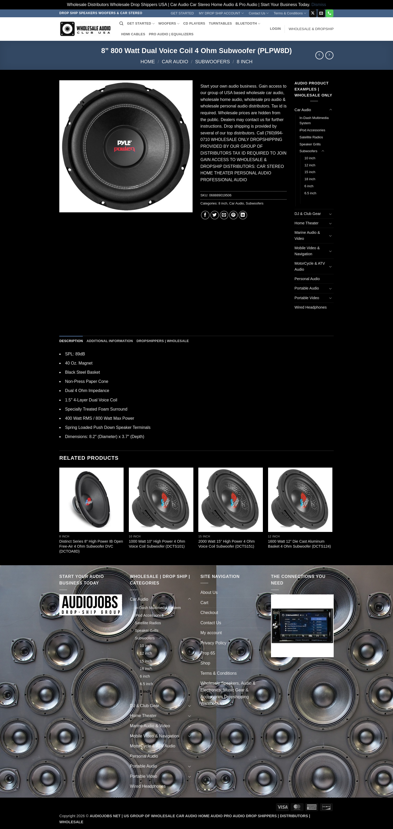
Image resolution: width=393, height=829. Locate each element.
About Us (209, 592)
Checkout (209, 612)
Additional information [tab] (109, 341)
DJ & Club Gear (307, 214)
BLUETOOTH (248, 23)
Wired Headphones (310, 307)
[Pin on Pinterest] (233, 215)
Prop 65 (207, 653)
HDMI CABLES (133, 34)
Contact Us (259, 13)
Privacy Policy (213, 643)
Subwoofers (212, 61)
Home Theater (306, 223)
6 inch (309, 186)
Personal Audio (307, 279)
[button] (275, 29)
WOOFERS (169, 23)
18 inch (309, 179)
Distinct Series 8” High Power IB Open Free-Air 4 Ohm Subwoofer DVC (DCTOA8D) (91, 546)
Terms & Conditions (290, 13)
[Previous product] (329, 55)
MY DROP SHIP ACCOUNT (221, 13)
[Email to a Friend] (224, 215)
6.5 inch (310, 193)
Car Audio (175, 61)
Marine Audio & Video (307, 235)
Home (148, 61)
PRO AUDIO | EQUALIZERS (171, 34)
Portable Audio (306, 288)
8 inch (244, 61)
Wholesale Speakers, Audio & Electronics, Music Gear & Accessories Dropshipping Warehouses (228, 693)
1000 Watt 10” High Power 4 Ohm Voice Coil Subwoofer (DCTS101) (157, 543)
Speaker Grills (310, 144)
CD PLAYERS (194, 23)
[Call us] (329, 13)
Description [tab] (71, 341)
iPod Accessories (312, 130)
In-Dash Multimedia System (314, 120)
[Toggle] (330, 110)
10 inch (309, 158)
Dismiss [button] (318, 4)
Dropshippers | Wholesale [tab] (162, 341)
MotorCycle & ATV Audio (309, 266)
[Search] (121, 24)
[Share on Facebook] (205, 215)
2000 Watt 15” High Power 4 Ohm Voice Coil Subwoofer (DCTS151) (226, 543)
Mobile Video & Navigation (307, 251)
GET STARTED (182, 13)
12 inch (309, 165)
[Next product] (319, 55)
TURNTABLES (220, 23)
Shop (205, 663)
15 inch (309, 172)
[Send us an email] (321, 13)
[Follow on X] (313, 13)
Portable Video (306, 298)
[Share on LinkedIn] (243, 215)
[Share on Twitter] (214, 215)
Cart (204, 602)
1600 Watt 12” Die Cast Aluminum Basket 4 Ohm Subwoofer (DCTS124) (299, 543)
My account (211, 633)
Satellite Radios (311, 137)
